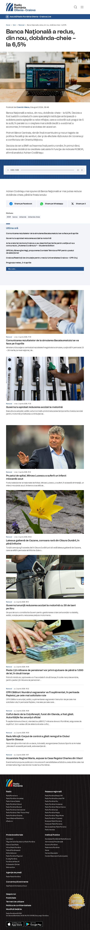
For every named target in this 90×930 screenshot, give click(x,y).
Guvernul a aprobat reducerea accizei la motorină (45, 238)
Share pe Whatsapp (54, 204)
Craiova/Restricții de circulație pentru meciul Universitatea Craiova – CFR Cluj (45, 257)
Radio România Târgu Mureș (54, 815)
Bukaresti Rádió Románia (53, 821)
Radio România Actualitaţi (14, 798)
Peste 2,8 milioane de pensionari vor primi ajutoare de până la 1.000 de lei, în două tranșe (45, 651)
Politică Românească (13, 850)
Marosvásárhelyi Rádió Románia (55, 827)
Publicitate (11, 898)
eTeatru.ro (9, 821)
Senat (47, 850)
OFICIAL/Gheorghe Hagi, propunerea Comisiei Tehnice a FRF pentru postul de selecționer (45, 251)
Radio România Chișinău (14, 815)
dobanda (22, 217)
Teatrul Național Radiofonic (15, 818)
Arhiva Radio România (13, 847)
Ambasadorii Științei (13, 864)
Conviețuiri (9, 839)
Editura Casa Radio (12, 844)
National (21, 25)
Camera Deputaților (51, 853)
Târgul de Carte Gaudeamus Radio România (20, 841)
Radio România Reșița (52, 812)
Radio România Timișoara (53, 818)
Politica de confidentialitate (18, 905)
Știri (14, 25)
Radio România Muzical (14, 807)
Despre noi (11, 894)
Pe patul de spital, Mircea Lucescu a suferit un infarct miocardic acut (45, 456)
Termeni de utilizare (15, 902)
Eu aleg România (11, 859)
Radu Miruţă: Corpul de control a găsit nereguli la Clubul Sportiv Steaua (45, 738)
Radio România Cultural (14, 804)
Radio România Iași (51, 810)
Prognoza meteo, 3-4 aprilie (45, 262)
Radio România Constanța (53, 804)
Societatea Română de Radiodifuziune (58, 839)
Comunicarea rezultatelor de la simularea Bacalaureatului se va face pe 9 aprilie (45, 233)
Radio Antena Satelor (13, 801)
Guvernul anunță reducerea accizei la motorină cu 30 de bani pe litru (45, 586)
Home (8, 25)
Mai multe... (12, 269)
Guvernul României (51, 844)
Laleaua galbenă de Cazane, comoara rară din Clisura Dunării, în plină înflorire (45, 521)
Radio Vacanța (50, 829)
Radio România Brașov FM (53, 795)
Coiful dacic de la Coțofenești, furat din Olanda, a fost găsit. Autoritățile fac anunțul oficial (45, 716)
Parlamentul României (52, 847)
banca (15, 217)
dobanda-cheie (34, 217)
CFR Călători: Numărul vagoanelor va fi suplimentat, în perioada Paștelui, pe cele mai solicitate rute (45, 694)
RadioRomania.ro (12, 795)
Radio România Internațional (15, 810)
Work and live (10, 867)
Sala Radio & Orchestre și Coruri (16, 886)
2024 (9, 217)
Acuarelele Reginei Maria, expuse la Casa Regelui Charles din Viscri (45, 759)
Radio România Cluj (51, 801)
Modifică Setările (14, 909)
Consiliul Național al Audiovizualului (56, 856)
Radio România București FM (54, 798)
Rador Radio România (13, 876)
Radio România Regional (14, 856)
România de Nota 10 (12, 861)
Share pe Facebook (23, 204)
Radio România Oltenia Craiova (55, 807)
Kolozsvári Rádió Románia (53, 824)
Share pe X (81, 204)
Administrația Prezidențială (54, 841)
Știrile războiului (11, 853)
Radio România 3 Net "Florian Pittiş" (17, 812)
